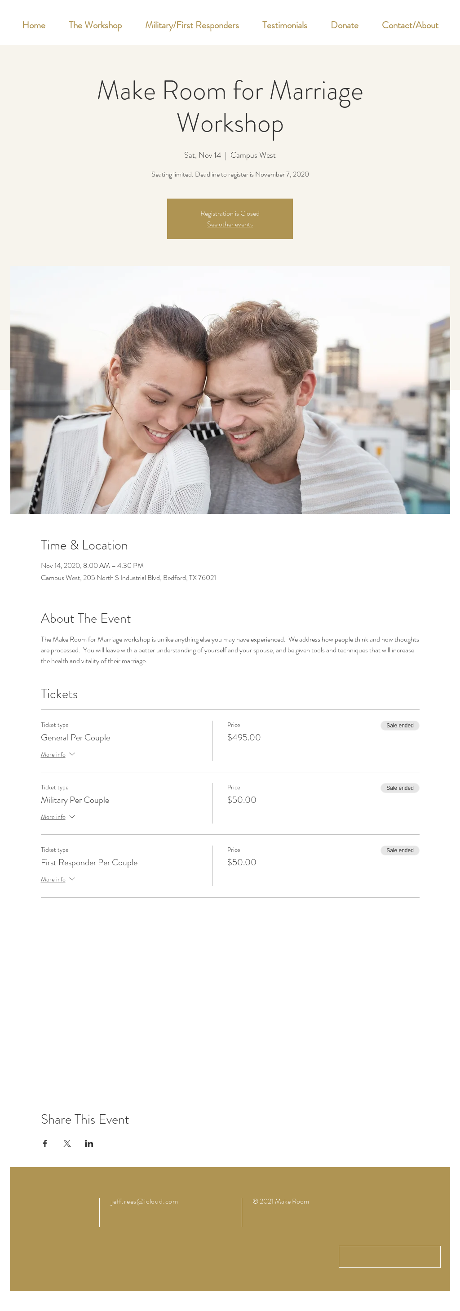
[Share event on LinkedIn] (89, 1143)
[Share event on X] (67, 1143)
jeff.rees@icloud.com (144, 1201)
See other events (230, 224)
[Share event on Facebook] (45, 1143)
